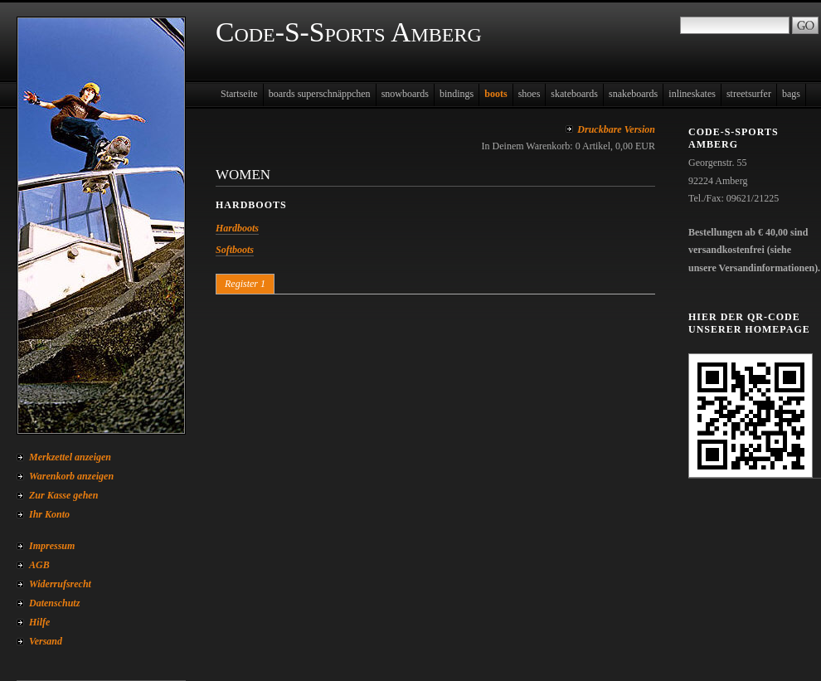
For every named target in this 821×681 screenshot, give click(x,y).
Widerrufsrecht (60, 584)
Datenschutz (54, 603)
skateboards (574, 94)
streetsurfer (748, 94)
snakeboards (633, 94)
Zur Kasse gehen (63, 495)
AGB (39, 565)
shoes (529, 94)
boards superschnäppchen (320, 94)
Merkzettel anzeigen (70, 457)
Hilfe (39, 622)
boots (495, 94)
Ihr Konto (49, 514)
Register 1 (245, 283)
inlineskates (692, 94)
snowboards (405, 94)
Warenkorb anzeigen (71, 476)
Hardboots (237, 228)
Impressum (52, 546)
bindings (457, 94)
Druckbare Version (616, 129)
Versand (45, 641)
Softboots (235, 249)
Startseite (239, 94)
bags (791, 94)
